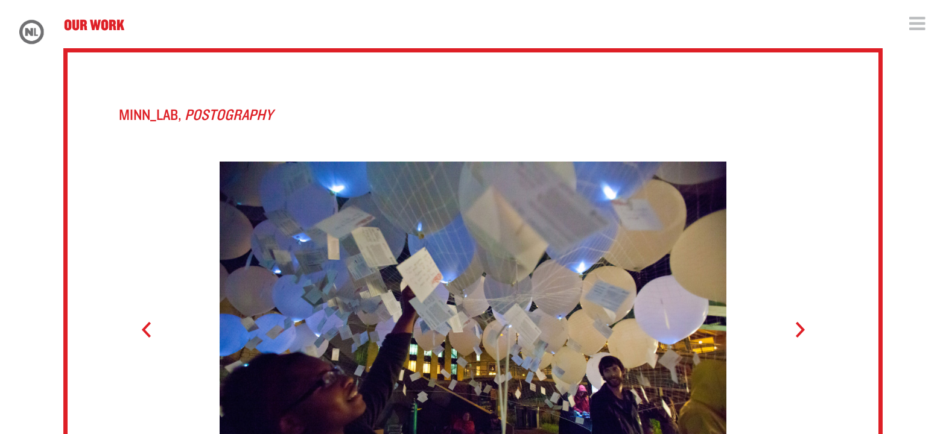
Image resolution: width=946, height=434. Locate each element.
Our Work (94, 24)
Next (794, 330)
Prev (151, 330)
